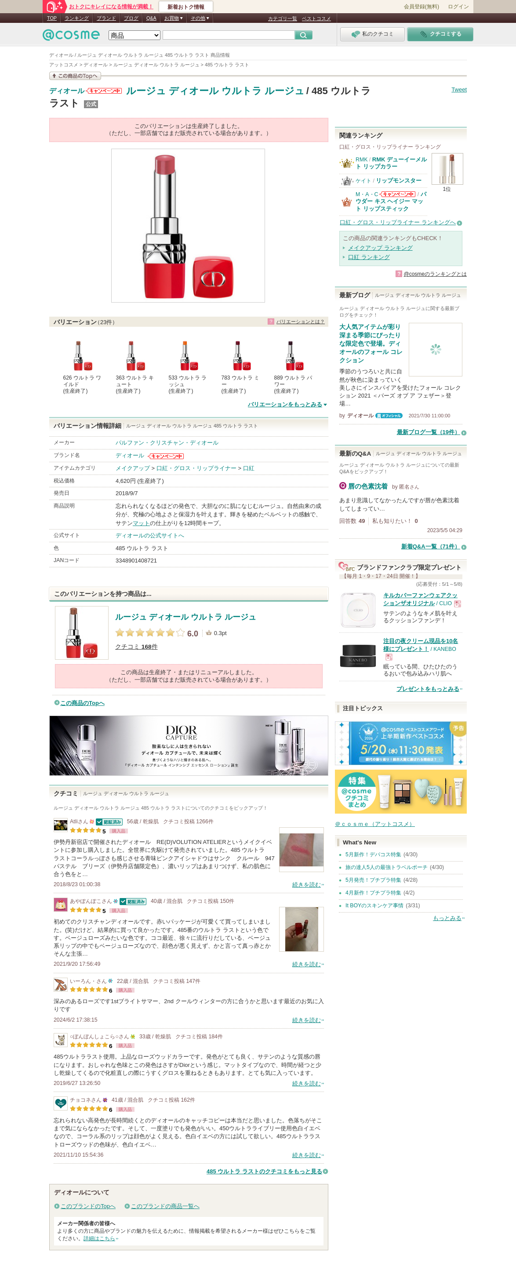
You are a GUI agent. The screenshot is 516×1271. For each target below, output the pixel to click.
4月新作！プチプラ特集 (373, 893)
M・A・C (367, 194)
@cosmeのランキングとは (435, 274)
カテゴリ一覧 (282, 18)
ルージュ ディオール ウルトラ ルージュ (215, 90)
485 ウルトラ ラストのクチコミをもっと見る (264, 1171)
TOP (52, 18)
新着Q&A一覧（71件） (430, 546)
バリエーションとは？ (300, 321)
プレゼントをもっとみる (427, 689)
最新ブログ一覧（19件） (428, 432)
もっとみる (447, 918)
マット (141, 523)
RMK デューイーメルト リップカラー (391, 163)
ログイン (458, 7)
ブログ (131, 18)
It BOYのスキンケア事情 (374, 905)
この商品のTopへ (82, 703)
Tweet (459, 89)
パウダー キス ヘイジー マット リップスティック (391, 201)
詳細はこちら (99, 1238)
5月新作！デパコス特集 (373, 854)
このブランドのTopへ (88, 1206)
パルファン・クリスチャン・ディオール (167, 442)
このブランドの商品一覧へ (165, 1206)
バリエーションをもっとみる (285, 404)
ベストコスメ (316, 18)
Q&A (151, 18)
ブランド (106, 18)
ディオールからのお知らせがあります (103, 91)
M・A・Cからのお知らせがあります (397, 194)
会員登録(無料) (421, 7)
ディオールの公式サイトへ (150, 535)
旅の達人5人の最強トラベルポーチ (386, 867)
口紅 (248, 468)
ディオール (66, 91)
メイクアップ (133, 468)
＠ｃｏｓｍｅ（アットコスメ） (375, 824)
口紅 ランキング (369, 257)
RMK (361, 160)
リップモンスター (399, 180)
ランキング (77, 18)
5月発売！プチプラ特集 (373, 880)
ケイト (363, 181)
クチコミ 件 (136, 646)
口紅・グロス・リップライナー (196, 468)
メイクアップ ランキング (380, 248)
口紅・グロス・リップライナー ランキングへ (398, 222)
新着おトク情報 (185, 7)
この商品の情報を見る (75, 76)
